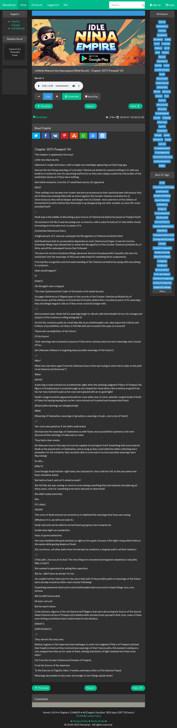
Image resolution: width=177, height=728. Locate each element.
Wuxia (157, 91)
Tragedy (166, 117)
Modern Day (162, 217)
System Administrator (163, 226)
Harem (162, 22)
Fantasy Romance (162, 161)
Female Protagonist (162, 248)
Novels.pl (8, 5)
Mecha (158, 65)
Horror (162, 100)
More (162, 291)
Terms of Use (98, 721)
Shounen (162, 109)
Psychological (162, 113)
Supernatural (162, 83)
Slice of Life (162, 78)
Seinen (159, 96)
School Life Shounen (163, 157)
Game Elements (162, 200)
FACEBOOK (18, 28)
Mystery (166, 91)
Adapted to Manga (162, 287)
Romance (158, 39)
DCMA (80, 715)
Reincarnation (162, 270)
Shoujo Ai (158, 139)
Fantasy (162, 30)
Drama (157, 117)
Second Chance (162, 222)
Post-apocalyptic (162, 274)
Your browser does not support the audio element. (58, 86)
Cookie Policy (93, 715)
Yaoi (158, 52)
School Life (162, 87)
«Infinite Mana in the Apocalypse (53, 70)
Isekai (168, 139)
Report (90, 106)
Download (72, 96)
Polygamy (162, 261)
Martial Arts (162, 26)
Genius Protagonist (162, 283)
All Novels (36, 4)
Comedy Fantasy (162, 148)
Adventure (162, 61)
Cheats (162, 243)
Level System (162, 191)
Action (165, 52)
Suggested (53, 4)
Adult (167, 39)
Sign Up (155, 4)
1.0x (48, 96)
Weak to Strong (162, 252)
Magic (162, 165)
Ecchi (156, 43)
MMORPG (162, 230)
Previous (44, 106)
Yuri (166, 96)
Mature (158, 48)
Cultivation (162, 204)
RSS (66, 4)
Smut (162, 74)
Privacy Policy (80, 721)
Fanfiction (162, 130)
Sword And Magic (162, 256)
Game (166, 135)
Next (135, 106)
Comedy (166, 43)
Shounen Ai (162, 104)
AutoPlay (91, 96)
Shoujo (158, 135)
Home (23, 4)
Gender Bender (162, 70)
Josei (166, 65)
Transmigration (162, 152)
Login (170, 4)
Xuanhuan (162, 35)
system (162, 144)
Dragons (162, 209)
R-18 (162, 182)
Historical (162, 122)
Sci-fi (167, 48)
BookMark (40, 117)
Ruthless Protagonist (163, 278)
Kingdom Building (162, 195)
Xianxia (162, 57)
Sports (162, 126)
